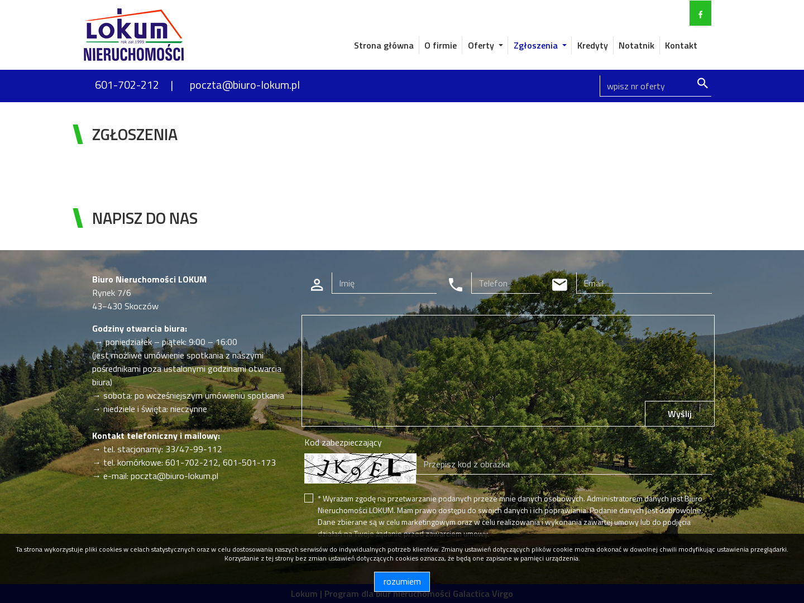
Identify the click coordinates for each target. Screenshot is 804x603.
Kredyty (592, 45)
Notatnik (636, 45)
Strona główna (384, 45)
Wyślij (680, 413)
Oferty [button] (482, 45)
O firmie (440, 45)
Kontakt (681, 45)
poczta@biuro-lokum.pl (245, 84)
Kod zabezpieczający (343, 442)
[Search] (655, 86)
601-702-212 (127, 84)
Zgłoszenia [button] (537, 45)
